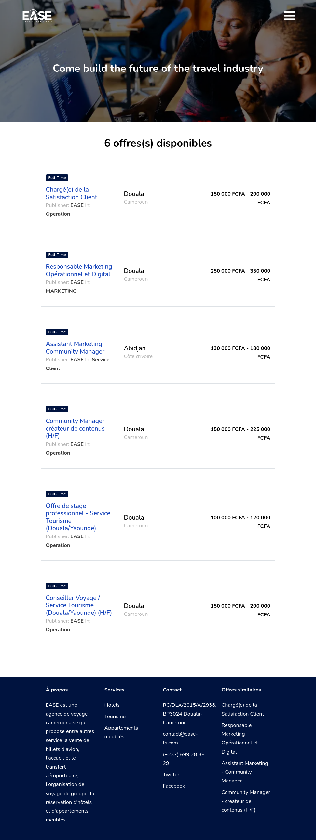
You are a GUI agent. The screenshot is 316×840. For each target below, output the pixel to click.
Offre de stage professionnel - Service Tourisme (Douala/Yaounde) (78, 517)
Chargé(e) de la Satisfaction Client (71, 193)
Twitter (171, 774)
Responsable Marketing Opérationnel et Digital (79, 270)
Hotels (112, 705)
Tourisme (115, 716)
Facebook (174, 786)
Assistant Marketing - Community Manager (76, 348)
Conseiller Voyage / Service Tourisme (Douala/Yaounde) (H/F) (79, 605)
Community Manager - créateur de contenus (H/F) (77, 428)
